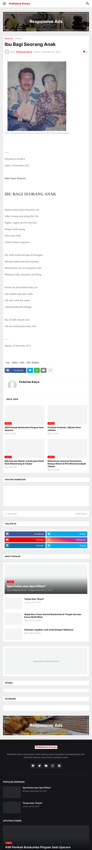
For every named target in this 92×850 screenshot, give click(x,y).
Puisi (22, 362)
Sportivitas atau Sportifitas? (37, 787)
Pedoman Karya (29, 381)
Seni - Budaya (33, 362)
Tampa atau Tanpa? (34, 599)
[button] (4, 3)
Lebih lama (80, 513)
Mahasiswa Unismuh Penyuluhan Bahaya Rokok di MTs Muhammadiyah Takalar (67, 464)
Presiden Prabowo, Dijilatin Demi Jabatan (64, 428)
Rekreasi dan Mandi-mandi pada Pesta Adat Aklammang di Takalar (24, 462)
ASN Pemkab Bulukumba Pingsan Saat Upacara (24, 428)
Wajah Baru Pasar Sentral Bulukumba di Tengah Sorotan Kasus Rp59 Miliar (52, 615)
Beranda (9, 38)
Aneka (18, 38)
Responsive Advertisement (46, 661)
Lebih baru (11, 513)
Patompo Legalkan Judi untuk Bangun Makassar (48, 629)
